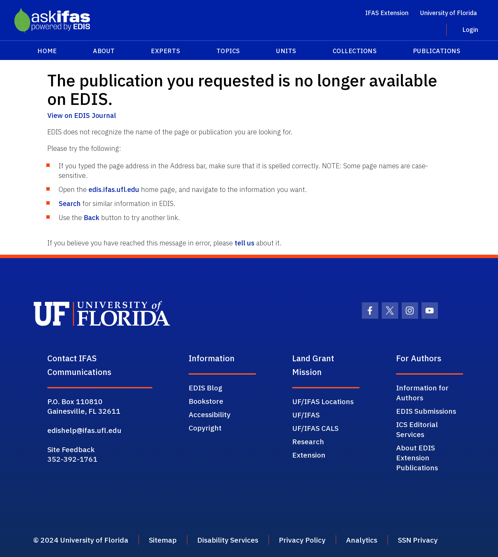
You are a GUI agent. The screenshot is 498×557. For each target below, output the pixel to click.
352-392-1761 (72, 459)
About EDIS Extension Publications (417, 457)
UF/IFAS (306, 415)
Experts (165, 51)
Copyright (205, 428)
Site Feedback (71, 449)
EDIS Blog (205, 387)
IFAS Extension (386, 13)
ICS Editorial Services (417, 429)
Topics (228, 51)
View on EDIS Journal (81, 115)
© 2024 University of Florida (80, 540)
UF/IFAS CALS (315, 428)
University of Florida (448, 13)
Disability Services (227, 540)
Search (70, 203)
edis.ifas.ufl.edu (113, 189)
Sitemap (163, 540)
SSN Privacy (418, 540)
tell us (244, 242)
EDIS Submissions (426, 411)
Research (308, 441)
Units (286, 51)
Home (47, 51)
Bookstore (206, 401)
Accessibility (209, 414)
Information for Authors (422, 392)
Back (91, 217)
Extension (308, 455)
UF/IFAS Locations (323, 401)
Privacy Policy (302, 540)
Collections (355, 51)
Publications (436, 51)
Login (470, 30)
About (104, 51)
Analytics (361, 540)
